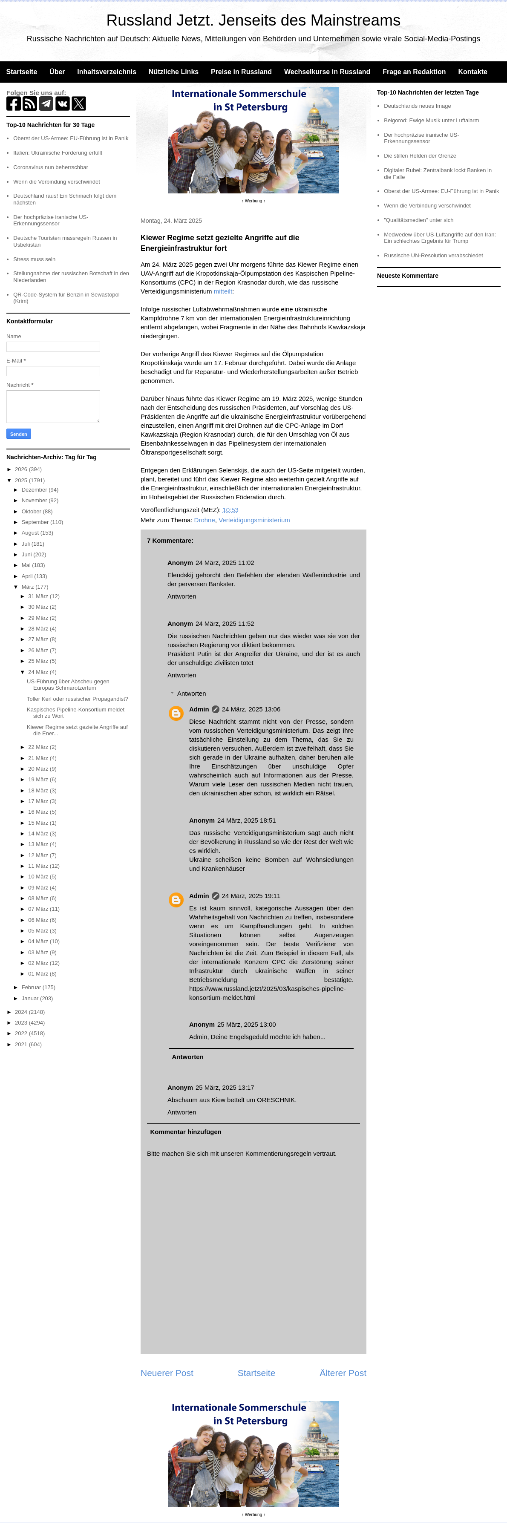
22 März (39, 747)
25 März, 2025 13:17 (225, 1087)
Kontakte (472, 71)
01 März (39, 973)
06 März (39, 920)
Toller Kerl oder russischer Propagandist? (77, 699)
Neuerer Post (167, 1373)
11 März (39, 866)
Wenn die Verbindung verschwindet (56, 181)
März (29, 587)
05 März (39, 930)
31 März (39, 596)
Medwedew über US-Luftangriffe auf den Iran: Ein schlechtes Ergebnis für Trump (440, 238)
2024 (22, 1012)
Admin (199, 709)
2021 (22, 1044)
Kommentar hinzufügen (186, 1131)
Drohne (204, 520)
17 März (39, 801)
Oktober (32, 511)
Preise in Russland (241, 71)
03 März (39, 952)
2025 (22, 480)
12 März (39, 855)
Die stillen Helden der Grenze (420, 156)
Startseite (21, 71)
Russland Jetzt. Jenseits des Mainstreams (254, 20)
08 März (39, 898)
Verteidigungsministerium (254, 520)
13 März (39, 844)
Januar (31, 998)
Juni (27, 554)
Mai (27, 565)
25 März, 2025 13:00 (246, 1024)
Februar (32, 987)
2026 (22, 469)
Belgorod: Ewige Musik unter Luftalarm (431, 120)
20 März (39, 769)
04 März (39, 941)
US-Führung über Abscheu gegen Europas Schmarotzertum (68, 684)
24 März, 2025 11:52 (225, 623)
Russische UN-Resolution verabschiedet (433, 255)
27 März (39, 639)
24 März (39, 672)
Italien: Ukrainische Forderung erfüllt (57, 153)
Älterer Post (343, 1373)
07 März (39, 909)
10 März (39, 876)
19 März (39, 779)
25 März (39, 661)
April (28, 576)
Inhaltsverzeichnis (106, 71)
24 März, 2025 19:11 (251, 895)
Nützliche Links (174, 71)
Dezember (35, 490)
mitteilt (223, 291)
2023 (22, 1022)
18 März (39, 790)
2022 (22, 1033)
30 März (39, 607)
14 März (39, 833)
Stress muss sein (34, 259)
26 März (39, 650)
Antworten (181, 596)
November (35, 500)
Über (57, 71)
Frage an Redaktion (414, 71)
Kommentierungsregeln (278, 1153)
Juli (27, 544)
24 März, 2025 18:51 (246, 820)
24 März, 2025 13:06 (251, 709)
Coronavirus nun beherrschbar (50, 167)
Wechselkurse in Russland (327, 71)
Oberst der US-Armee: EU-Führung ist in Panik (70, 138)
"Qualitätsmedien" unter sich (418, 220)
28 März (39, 628)
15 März (39, 823)
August (31, 533)
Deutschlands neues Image (417, 106)
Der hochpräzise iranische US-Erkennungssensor (50, 220)
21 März (39, 758)
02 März (39, 963)
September (36, 522)
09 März (39, 887)
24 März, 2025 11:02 (225, 562)
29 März (39, 618)
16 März (39, 812)
